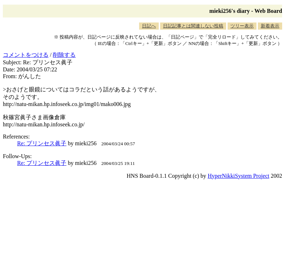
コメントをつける (26, 55)
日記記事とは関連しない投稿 (193, 26)
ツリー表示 (242, 26)
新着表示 (270, 26)
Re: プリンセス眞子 (41, 143)
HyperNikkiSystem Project (238, 176)
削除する (64, 55)
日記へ (149, 26)
